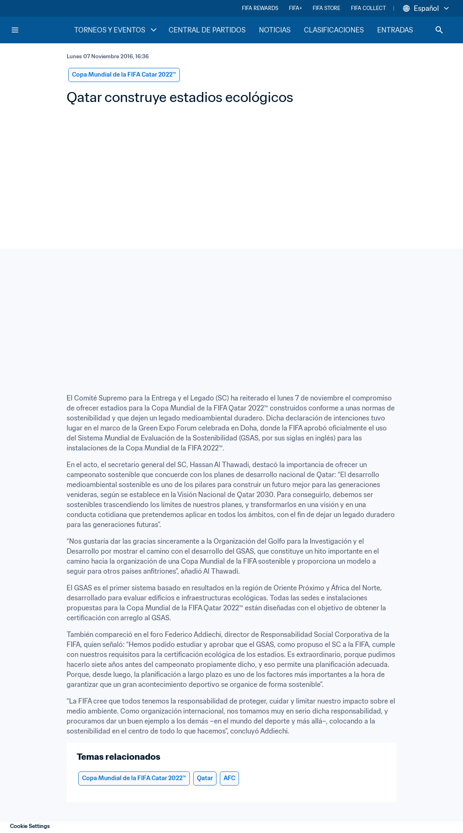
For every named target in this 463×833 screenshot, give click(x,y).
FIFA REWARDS (260, 8)
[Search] (439, 30)
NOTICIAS (275, 30)
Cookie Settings (30, 826)
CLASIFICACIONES (334, 30)
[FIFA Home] (42, 30)
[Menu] (15, 30)
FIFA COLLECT (368, 8)
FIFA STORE (326, 8)
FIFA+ (295, 8)
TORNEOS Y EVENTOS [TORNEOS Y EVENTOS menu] (116, 30)
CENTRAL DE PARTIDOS (207, 30)
